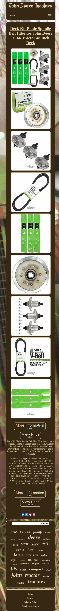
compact (36, 569)
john (16, 575)
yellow (14, 564)
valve (44, 555)
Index (30, 594)
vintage (46, 539)
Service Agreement (30, 606)
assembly (46, 560)
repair (13, 539)
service (20, 549)
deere (34, 537)
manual (33, 560)
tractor (32, 575)
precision (32, 555)
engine (35, 563)
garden (21, 582)
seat (24, 543)
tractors (36, 581)
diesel (48, 570)
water (23, 569)
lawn (32, 549)
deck (15, 544)
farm (18, 554)
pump (37, 531)
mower (42, 550)
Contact (30, 598)
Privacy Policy (30, 602)
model (35, 544)
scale (46, 576)
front (14, 532)
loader (22, 560)
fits (14, 568)
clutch (45, 564)
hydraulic (24, 564)
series (25, 531)
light (13, 560)
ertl (45, 543)
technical (21, 539)
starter (48, 532)
